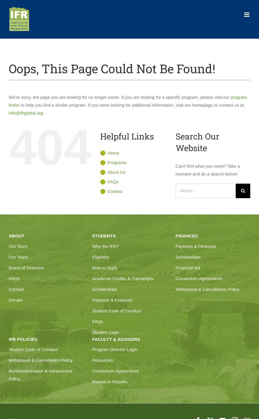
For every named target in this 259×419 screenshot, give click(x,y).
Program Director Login (114, 349)
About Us (117, 172)
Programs (117, 162)
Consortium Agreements (199, 278)
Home (113, 153)
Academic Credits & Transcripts (122, 278)
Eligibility (100, 257)
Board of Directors (26, 267)
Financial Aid (188, 267)
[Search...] (206, 191)
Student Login (105, 332)
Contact (115, 191)
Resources (102, 360)
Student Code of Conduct (116, 310)
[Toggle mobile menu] (247, 15)
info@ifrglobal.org (26, 112)
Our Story (18, 246)
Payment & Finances (112, 300)
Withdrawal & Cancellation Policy (207, 289)
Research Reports (109, 381)
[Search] (243, 191)
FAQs (113, 181)
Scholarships (104, 289)
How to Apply (105, 267)
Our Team (18, 257)
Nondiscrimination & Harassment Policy (40, 374)
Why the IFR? (105, 246)
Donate (16, 300)
